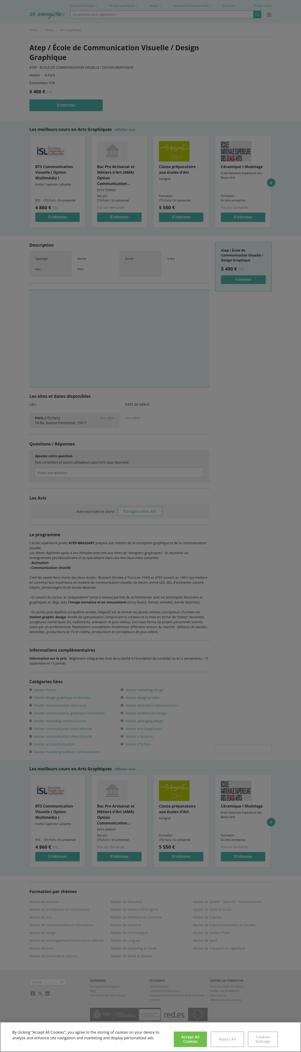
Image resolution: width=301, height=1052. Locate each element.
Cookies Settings (263, 1039)
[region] (150, 1037)
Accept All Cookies (190, 1039)
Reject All (227, 1039)
